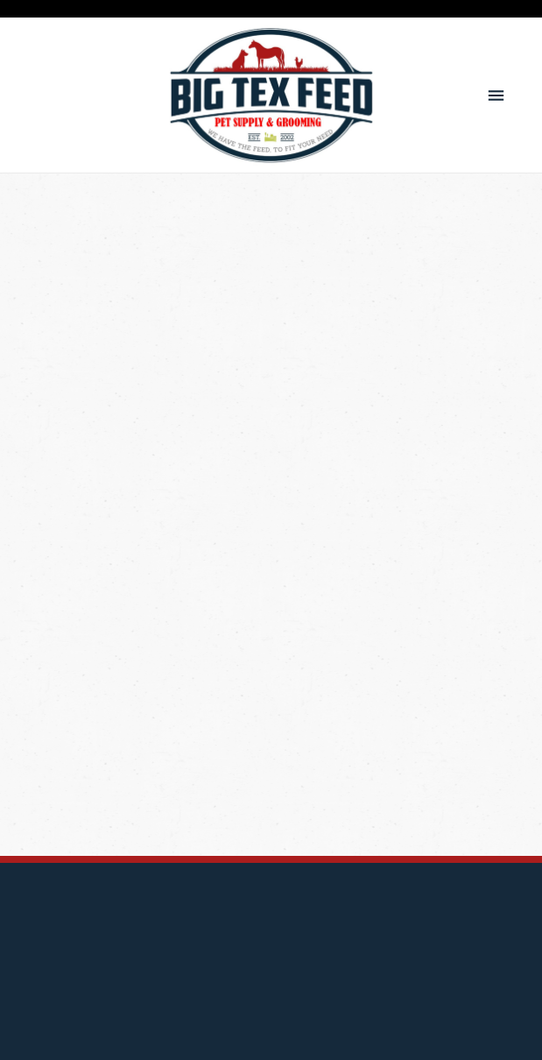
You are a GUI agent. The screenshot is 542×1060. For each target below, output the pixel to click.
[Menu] (496, 95)
